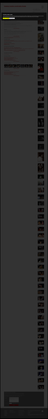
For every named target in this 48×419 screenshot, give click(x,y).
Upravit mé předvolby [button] (12, 18)
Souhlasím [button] (4, 18)
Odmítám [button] (8, 18)
